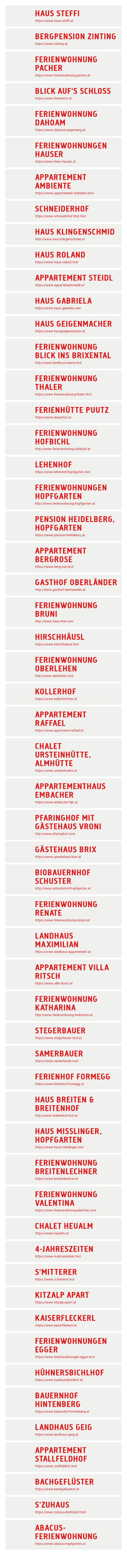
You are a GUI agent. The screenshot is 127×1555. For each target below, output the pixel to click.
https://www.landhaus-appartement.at (63, 952)
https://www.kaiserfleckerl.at (56, 1325)
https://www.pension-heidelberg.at (60, 535)
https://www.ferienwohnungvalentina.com (65, 1210)
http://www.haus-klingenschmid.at (60, 239)
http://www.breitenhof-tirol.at (56, 1115)
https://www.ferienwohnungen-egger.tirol (65, 1357)
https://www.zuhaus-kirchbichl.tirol (60, 1512)
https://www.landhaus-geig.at (56, 1434)
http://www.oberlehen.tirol (54, 676)
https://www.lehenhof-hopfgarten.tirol (62, 472)
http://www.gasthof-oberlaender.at (60, 590)
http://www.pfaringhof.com (55, 834)
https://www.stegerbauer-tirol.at (58, 1038)
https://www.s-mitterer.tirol (54, 1279)
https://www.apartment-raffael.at (59, 730)
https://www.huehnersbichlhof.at (59, 1380)
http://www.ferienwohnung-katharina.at (64, 1015)
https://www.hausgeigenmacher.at (60, 331)
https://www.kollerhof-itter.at (56, 699)
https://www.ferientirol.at (53, 98)
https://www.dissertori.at (53, 417)
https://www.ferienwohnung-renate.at (62, 920)
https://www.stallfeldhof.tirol (56, 1466)
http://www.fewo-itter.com (54, 621)
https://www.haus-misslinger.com (59, 1147)
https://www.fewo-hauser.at (55, 161)
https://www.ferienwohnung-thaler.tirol (63, 394)
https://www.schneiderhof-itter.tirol (60, 216)
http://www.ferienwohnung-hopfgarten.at (65, 503)
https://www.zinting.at (51, 44)
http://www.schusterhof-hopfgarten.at (63, 888)
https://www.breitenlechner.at (56, 1179)
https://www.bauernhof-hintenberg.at (62, 1411)
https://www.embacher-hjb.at (56, 802)
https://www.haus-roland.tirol (56, 262)
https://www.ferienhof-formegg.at (59, 1084)
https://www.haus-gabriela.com (58, 308)
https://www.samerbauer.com (56, 1061)
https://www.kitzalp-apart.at (55, 1302)
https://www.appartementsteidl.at (59, 285)
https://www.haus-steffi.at (54, 21)
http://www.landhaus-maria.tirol (58, 363)
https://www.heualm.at (52, 1233)
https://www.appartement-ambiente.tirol (64, 193)
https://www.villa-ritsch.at (54, 983)
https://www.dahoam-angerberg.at (60, 130)
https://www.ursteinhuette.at (56, 770)
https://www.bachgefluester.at (57, 1489)
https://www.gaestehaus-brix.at (58, 857)
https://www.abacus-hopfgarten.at (60, 1544)
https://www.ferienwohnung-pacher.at (62, 75)
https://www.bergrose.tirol (54, 566)
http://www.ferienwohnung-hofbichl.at (62, 449)
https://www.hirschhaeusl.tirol (57, 644)
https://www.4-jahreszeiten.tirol (58, 1256)
